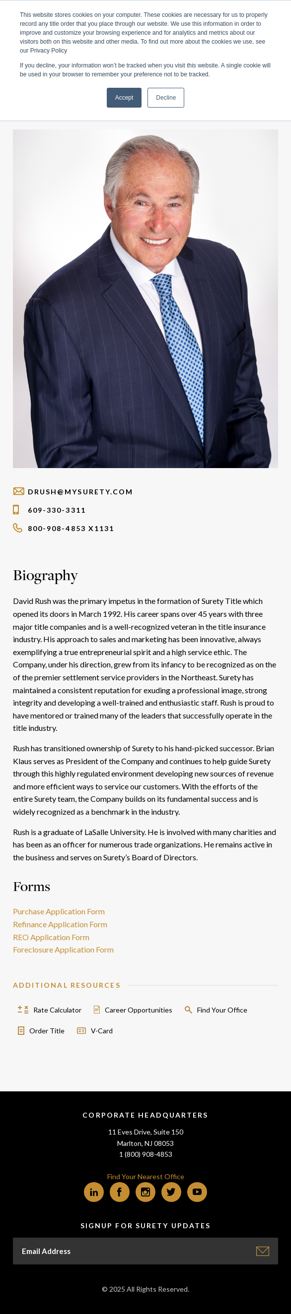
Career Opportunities (138, 1010)
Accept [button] (124, 97)
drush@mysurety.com (73, 491)
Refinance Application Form (60, 924)
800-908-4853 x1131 (64, 528)
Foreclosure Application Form (63, 949)
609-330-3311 (49, 510)
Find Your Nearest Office (145, 1176)
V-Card (102, 1030)
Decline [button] (166, 97)
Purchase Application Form (59, 911)
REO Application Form (51, 937)
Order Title (47, 1030)
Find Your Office (222, 1010)
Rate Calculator (57, 1010)
